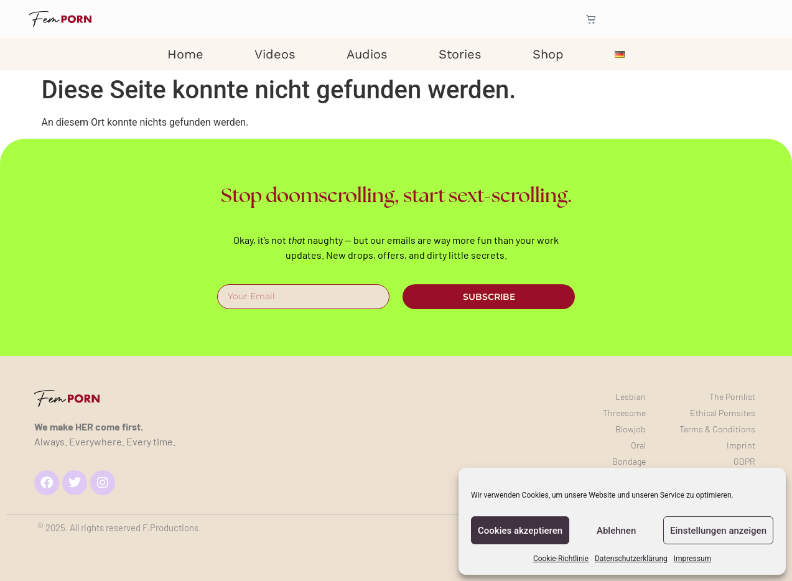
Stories (460, 54)
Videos (275, 54)
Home (185, 54)
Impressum (692, 558)
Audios (367, 54)
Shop (548, 54)
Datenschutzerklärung (631, 558)
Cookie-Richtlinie (561, 558)
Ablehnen (616, 530)
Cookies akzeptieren (520, 530)
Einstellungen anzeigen (718, 530)
